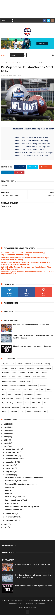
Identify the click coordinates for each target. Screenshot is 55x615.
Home (3, 55)
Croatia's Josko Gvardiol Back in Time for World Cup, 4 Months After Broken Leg (25, 258)
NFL (3, 394)
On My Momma (11, 503)
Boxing (47, 364)
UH (45, 403)
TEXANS (19, 403)
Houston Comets (39, 377)
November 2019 (13, 452)
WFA (22, 412)
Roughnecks (36, 399)
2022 (6, 437)
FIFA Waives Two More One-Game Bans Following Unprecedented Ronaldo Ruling (23, 254)
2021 (6, 440)
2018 (6, 524)
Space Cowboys (8, 403)
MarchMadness (14, 390)
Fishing (44, 372)
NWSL (9, 394)
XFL (45, 412)
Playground (28, 394)
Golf (19, 377)
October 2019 (12, 455)
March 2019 (11, 514)
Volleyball (13, 412)
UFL (39, 403)
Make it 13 (9, 487)
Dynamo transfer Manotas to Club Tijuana (31, 325)
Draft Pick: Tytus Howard (16, 481)
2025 (6, 427)
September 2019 (13, 459)
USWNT (4, 412)
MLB (30, 390)
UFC (33, 403)
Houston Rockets (25, 381)
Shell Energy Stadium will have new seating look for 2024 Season (32, 576)
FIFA (37, 372)
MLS (36, 390)
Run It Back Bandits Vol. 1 (16, 500)
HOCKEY (27, 377)
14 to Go (8, 490)
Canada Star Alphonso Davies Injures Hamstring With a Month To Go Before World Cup (25, 263)
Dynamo (22, 372)
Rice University (7, 399)
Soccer (46, 399)
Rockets (19, 399)
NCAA (49, 390)
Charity (5, 368)
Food (4, 377)
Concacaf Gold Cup (44, 368)
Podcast (39, 394)
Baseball (28, 364)
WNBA (29, 412)
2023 (6, 433)
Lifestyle (43, 385)
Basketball (38, 364)
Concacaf (30, 368)
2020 (6, 443)
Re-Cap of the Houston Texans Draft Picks (24, 478)
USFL (42, 407)
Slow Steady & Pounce (15, 497)
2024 (6, 430)
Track (27, 403)
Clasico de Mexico (17, 368)
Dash (14, 372)
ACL (13, 364)
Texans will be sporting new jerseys (20, 484)
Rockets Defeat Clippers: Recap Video (22, 506)
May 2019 (10, 472)
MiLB (24, 390)
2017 (6, 527)
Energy (30, 372)
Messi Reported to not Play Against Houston (32, 346)
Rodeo (27, 399)
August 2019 (11, 462)
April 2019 (10, 475)
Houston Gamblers (9, 381)
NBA (42, 390)
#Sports (5, 364)
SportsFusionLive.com (27, 607)
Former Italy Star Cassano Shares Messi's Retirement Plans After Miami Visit (27, 273)
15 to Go (8, 493)
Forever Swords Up (13, 510)
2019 (6, 446)
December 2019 (13, 449)
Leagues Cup (32, 385)
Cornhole (5, 372)
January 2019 (12, 520)
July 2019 (10, 465)
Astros (19, 364)
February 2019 (12, 517)
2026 (6, 424)
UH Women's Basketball (10, 407)
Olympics (18, 394)
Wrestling (37, 412)
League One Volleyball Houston (13, 385)
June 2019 (10, 468)
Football (11, 63)
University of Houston (30, 407)
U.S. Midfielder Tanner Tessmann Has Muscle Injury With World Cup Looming (26, 268)
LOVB (4, 390)
